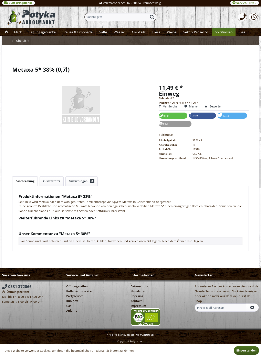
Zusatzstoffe (51, 181)
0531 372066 (17, 286)
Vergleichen (169, 106)
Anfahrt (71, 310)
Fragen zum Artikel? (34, 223)
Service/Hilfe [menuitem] (244, 3)
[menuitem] (242, 17)
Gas (68, 306)
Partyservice (74, 296)
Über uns (136, 296)
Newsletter (138, 291)
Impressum (138, 306)
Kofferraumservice (79, 291)
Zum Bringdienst (18, 3)
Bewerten (213, 106)
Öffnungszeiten (77, 286)
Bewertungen (81, 181)
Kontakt (136, 301)
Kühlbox (72, 301)
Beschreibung (24, 181)
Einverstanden (246, 350)
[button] (173, 116)
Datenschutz (139, 286)
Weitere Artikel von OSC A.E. (40, 227)
